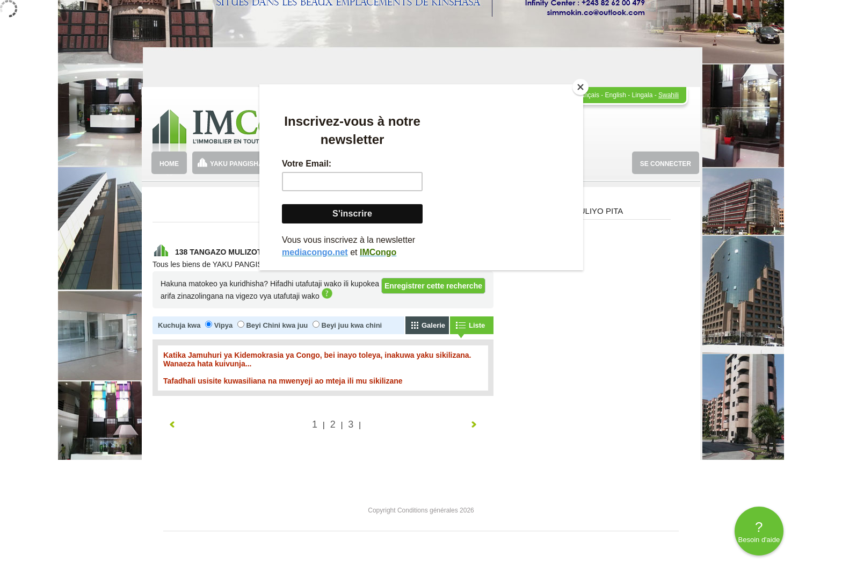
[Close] (580, 87)
